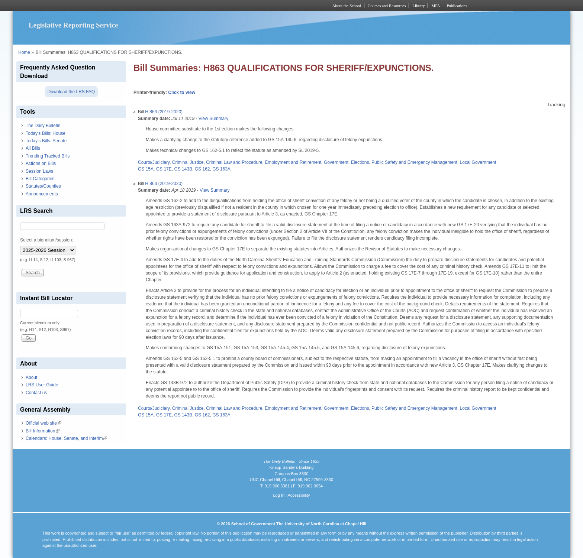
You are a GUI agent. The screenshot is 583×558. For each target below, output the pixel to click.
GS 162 (202, 169)
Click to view (181, 92)
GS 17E (164, 169)
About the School (346, 5)
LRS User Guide (42, 384)
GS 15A (146, 169)
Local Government (478, 162)
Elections (360, 162)
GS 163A (221, 169)
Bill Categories (40, 178)
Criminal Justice (188, 162)
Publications (457, 5)
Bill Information (42, 431)
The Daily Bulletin (43, 125)
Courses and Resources (387, 5)
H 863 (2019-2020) (164, 111)
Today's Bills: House (45, 133)
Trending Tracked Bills (48, 156)
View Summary (213, 118)
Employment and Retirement (293, 162)
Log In (278, 495)
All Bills (33, 148)
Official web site (43, 423)
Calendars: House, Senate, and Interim (66, 438)
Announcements (42, 194)
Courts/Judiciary (154, 162)
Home (24, 52)
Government (336, 162)
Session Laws (39, 171)
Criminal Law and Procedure (234, 162)
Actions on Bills (41, 163)
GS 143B (183, 169)
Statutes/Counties (43, 186)
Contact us (36, 392)
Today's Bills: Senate (46, 140)
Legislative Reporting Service (73, 25)
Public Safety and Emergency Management (414, 162)
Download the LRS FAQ (71, 91)
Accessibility (298, 495)
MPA (435, 5)
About (31, 377)
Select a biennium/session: (46, 240)
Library (418, 5)
